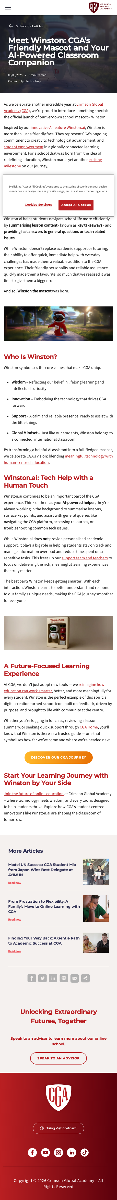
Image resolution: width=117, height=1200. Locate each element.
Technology (33, 81)
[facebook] (31, 978)
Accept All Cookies (76, 205)
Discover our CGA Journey (58, 757)
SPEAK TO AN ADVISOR (58, 1058)
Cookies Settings (38, 204)
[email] (74, 978)
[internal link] (58, 127)
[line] (64, 978)
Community (17, 81)
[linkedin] (53, 978)
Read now (14, 883)
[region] (58, 196)
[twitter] (42, 978)
